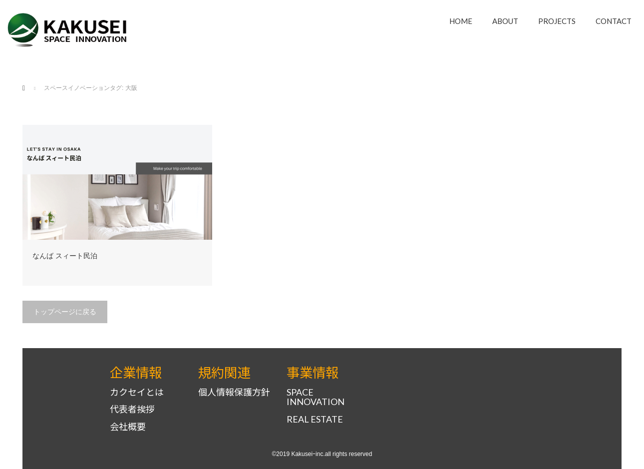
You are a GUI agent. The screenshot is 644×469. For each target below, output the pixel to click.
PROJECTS (557, 20)
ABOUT (505, 20)
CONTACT (614, 20)
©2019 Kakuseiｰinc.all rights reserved (322, 454)
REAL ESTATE (315, 419)
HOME (460, 20)
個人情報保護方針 (234, 392)
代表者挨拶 (132, 409)
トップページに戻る (64, 312)
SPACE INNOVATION (315, 397)
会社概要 (128, 427)
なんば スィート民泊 (64, 256)
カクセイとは (137, 392)
